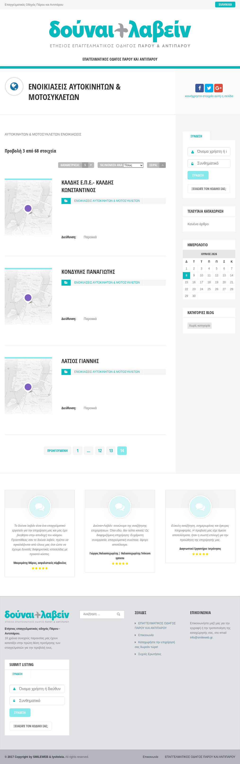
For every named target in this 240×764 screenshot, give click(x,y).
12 (100, 451)
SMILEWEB (40, 757)
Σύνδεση (196, 136)
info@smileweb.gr (201, 637)
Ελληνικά (225, 4)
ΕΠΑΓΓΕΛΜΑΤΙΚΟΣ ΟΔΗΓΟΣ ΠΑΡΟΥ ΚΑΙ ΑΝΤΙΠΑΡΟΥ (120, 59)
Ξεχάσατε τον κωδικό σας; (209, 188)
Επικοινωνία (146, 635)
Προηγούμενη (57, 450)
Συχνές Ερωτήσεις (149, 654)
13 (111, 451)
